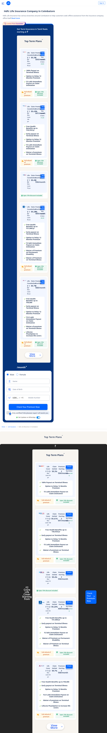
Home (3, 427)
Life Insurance (12, 427)
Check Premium (42, 54)
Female (22, 374)
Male (12, 374)
